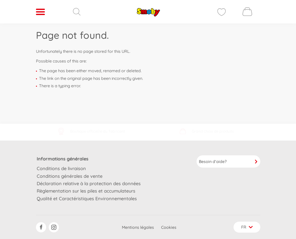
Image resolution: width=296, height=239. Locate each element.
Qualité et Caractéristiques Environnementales (87, 199)
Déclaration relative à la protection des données (89, 183)
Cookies (168, 227)
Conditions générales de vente (69, 176)
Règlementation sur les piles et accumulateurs (86, 191)
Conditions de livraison (61, 168)
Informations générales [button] (62, 159)
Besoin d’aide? (228, 161)
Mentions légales (138, 227)
